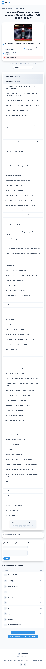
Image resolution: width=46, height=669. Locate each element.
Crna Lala (10, 592)
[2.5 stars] (22, 526)
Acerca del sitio (8, 660)
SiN (17, 8)
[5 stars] (32, 526)
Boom (9, 613)
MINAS (10, 614)
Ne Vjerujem (11, 597)
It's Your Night (11, 580)
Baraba (10, 602)
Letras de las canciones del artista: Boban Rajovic (23, 636)
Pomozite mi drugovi (13, 586)
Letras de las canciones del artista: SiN (23, 632)
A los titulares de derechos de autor (22, 660)
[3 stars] (24, 526)
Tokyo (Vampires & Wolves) (15, 624)
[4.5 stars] (30, 526)
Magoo (10, 581)
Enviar (6, 558)
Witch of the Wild (12, 574)
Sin (8, 608)
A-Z (43, 2)
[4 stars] (28, 526)
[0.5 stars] (14, 526)
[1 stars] (16, 526)
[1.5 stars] (18, 526)
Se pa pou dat (11, 619)
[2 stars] (20, 526)
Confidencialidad (37, 660)
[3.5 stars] (26, 526)
